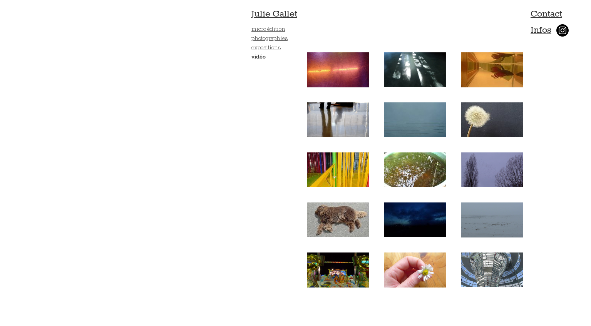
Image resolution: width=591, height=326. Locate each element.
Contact (546, 14)
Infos (541, 30)
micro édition (268, 28)
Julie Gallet (274, 14)
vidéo (258, 56)
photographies (269, 38)
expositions (266, 47)
